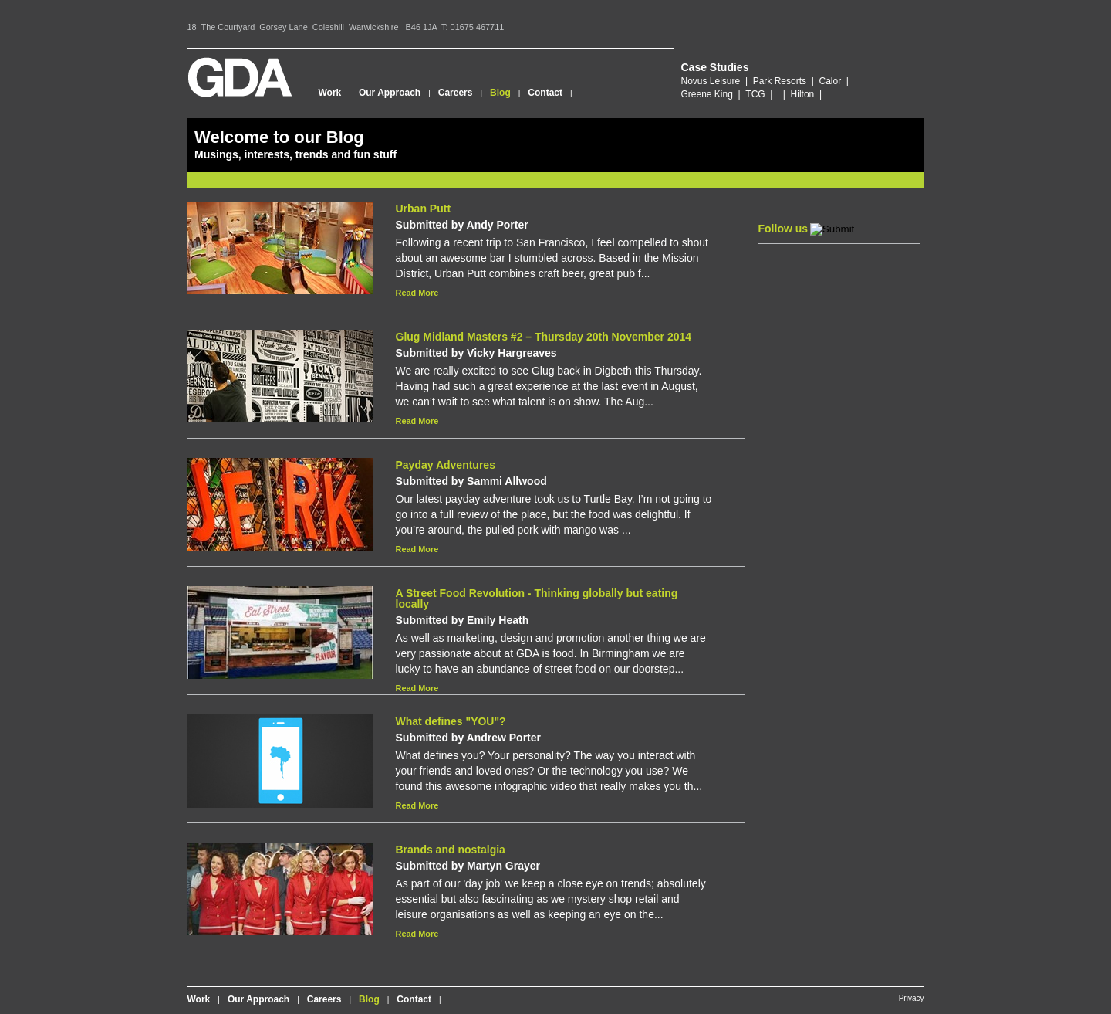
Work (330, 92)
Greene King (707, 94)
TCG (755, 94)
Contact (545, 92)
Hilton (803, 94)
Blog (500, 92)
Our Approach (389, 92)
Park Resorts (779, 81)
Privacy (911, 998)
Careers (455, 92)
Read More (417, 292)
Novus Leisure (711, 81)
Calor (830, 81)
